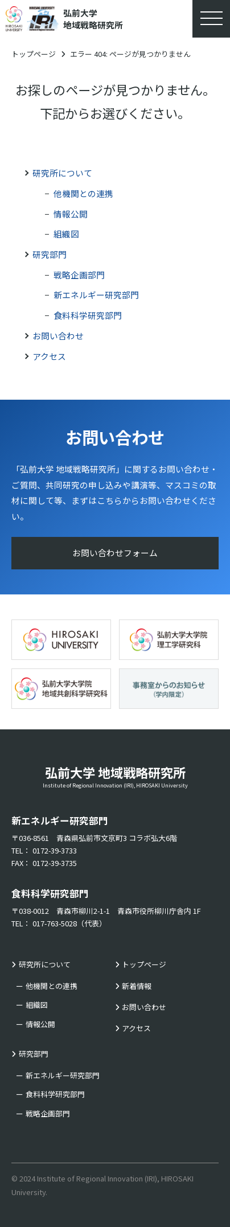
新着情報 (136, 985)
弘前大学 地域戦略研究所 (115, 776)
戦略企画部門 (79, 275)
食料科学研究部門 (88, 315)
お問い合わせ (58, 336)
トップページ (33, 53)
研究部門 (49, 254)
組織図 (66, 234)
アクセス (49, 356)
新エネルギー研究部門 (96, 295)
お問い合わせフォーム (115, 553)
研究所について (62, 173)
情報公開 (71, 214)
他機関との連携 (83, 193)
